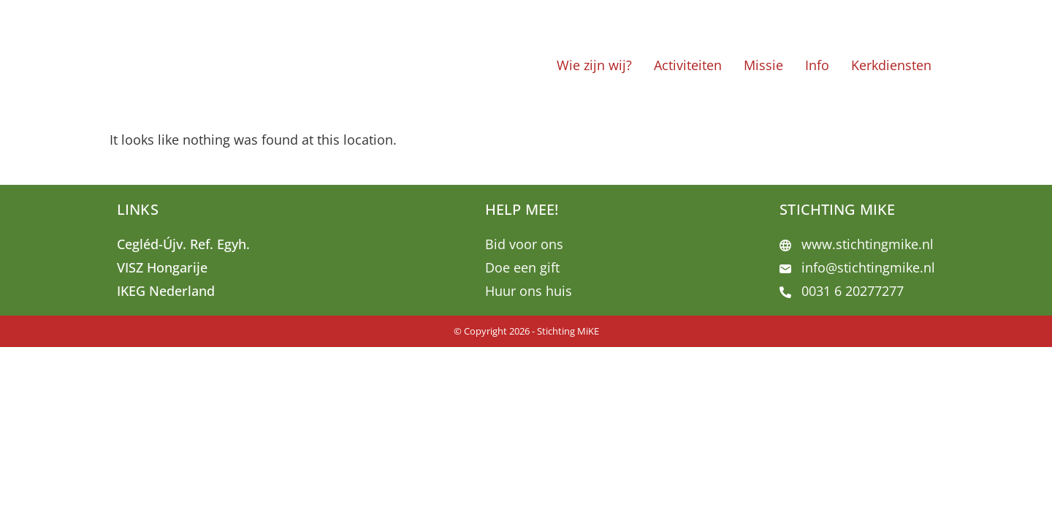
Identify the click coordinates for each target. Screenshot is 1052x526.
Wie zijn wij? (594, 65)
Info (817, 65)
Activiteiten (688, 65)
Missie (763, 65)
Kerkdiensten (891, 65)
